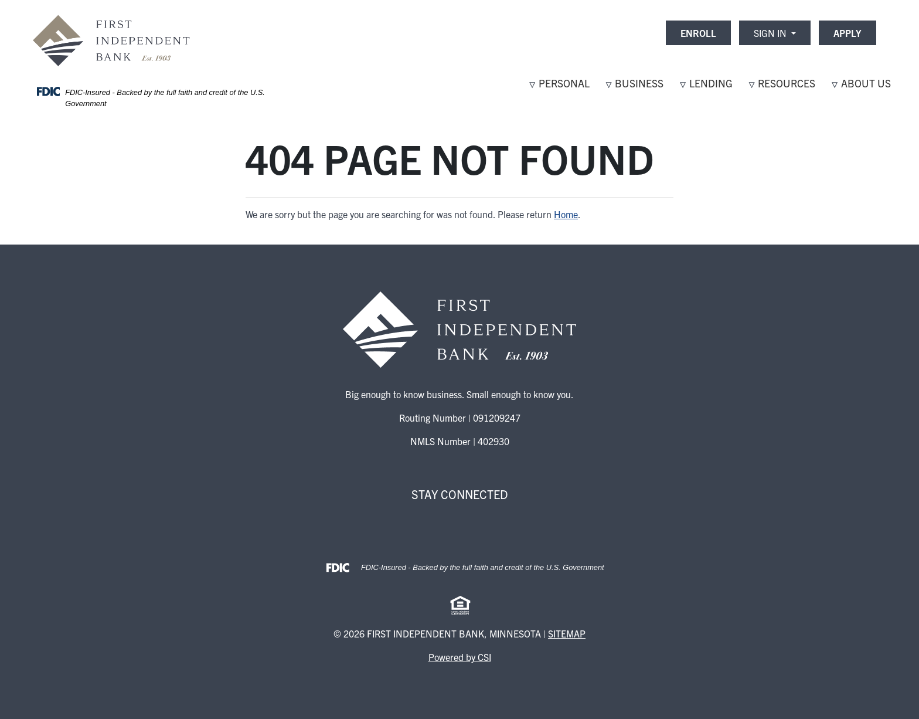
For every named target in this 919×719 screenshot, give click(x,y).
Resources (786, 83)
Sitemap (567, 633)
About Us (866, 83)
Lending (711, 83)
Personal (564, 83)
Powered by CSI (459, 657)
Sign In (771, 33)
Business (639, 83)
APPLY (847, 33)
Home (566, 214)
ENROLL (698, 33)
